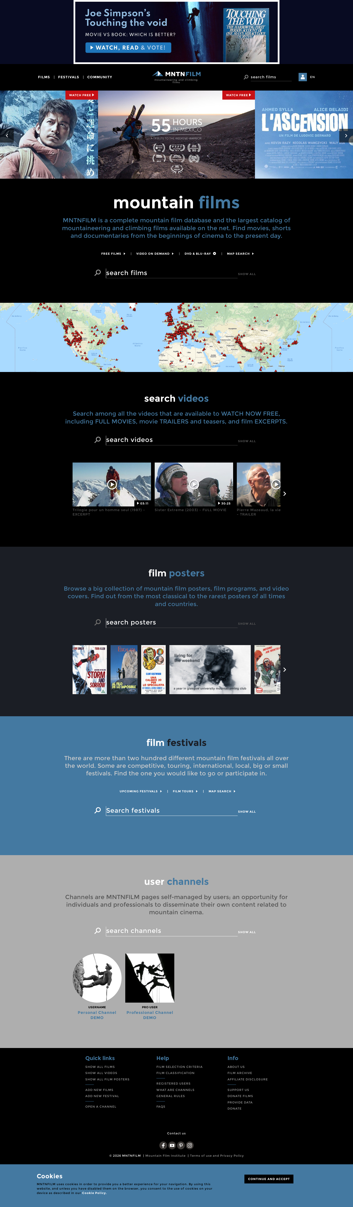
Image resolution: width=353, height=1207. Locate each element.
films (44, 77)
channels (176, 918)
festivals (68, 77)
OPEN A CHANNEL (100, 1145)
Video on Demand (155, 253)
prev (7, 136)
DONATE (234, 1147)
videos (176, 434)
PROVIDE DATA (240, 1141)
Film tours (185, 830)
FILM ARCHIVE (239, 1112)
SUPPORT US (238, 1128)
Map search (240, 253)
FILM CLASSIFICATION (175, 1112)
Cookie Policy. (94, 1193)
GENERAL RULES (170, 1135)
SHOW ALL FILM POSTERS (107, 1118)
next (346, 136)
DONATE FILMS (240, 1135)
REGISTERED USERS (173, 1122)
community (99, 77)
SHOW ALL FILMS (100, 1105)
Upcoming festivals (141, 830)
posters (176, 609)
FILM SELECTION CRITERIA (179, 1105)
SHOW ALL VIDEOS (101, 1112)
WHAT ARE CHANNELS (175, 1128)
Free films (113, 253)
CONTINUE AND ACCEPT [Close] (269, 1179)
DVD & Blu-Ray (200, 253)
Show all (247, 274)
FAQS (160, 1145)
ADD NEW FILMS (99, 1128)
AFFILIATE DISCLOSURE (247, 1118)
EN (312, 77)
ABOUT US (236, 1105)
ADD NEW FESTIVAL (102, 1135)
